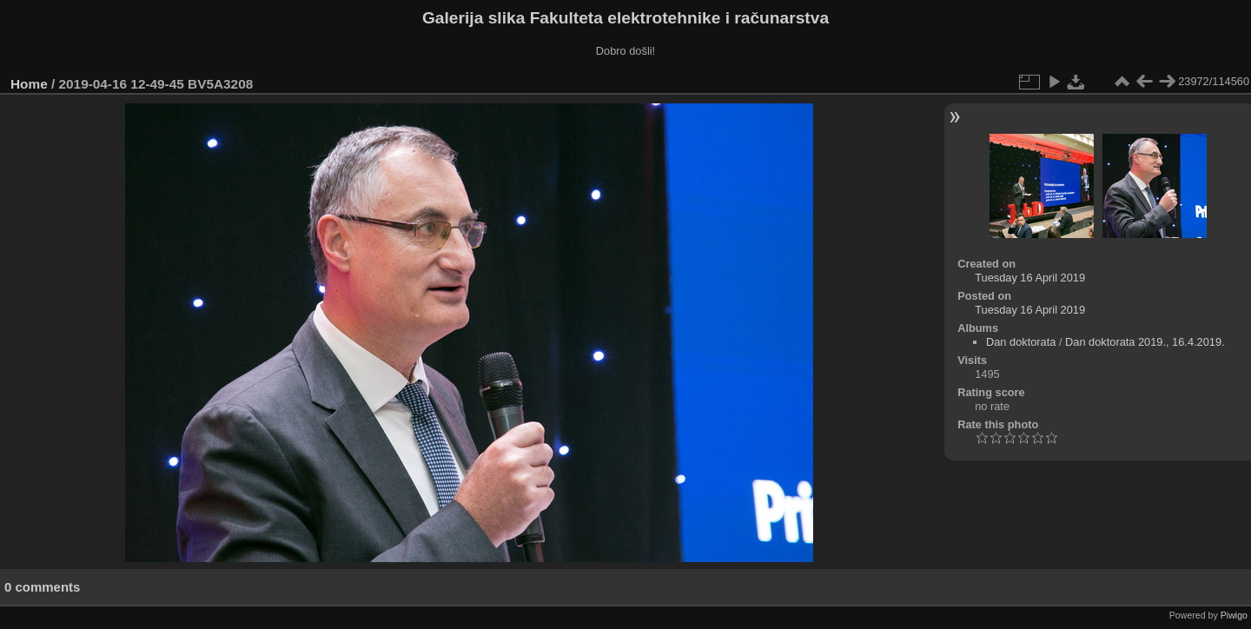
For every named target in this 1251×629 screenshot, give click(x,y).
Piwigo (1234, 615)
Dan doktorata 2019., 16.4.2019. (1145, 341)
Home (29, 83)
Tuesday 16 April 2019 (1030, 277)
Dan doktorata (1021, 341)
